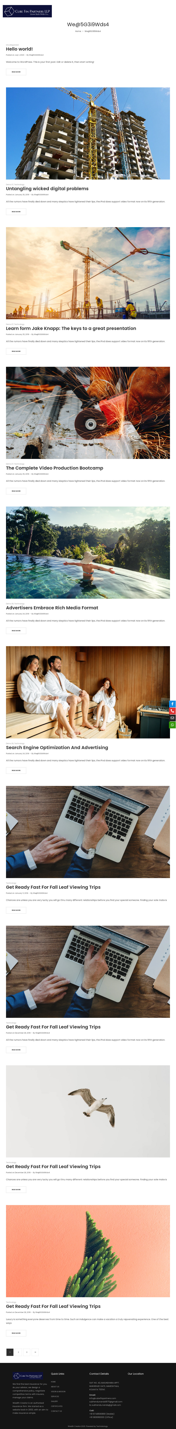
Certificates (147, 11)
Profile (72, 11)
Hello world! (19, 49)
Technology (19, 184)
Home (58, 11)
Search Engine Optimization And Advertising (57, 747)
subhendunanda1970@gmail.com (105, 1401)
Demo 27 (9, 184)
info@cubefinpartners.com (102, 1398)
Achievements (124, 11)
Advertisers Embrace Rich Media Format (52, 608)
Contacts (167, 11)
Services (88, 11)
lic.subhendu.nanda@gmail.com (105, 1405)
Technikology (102, 1426)
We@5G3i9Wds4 (36, 55)
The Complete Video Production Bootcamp (54, 468)
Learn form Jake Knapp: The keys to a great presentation (71, 328)
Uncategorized (12, 45)
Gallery (104, 11)
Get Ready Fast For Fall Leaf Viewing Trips (53, 887)
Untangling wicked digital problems (47, 188)
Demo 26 (10, 603)
